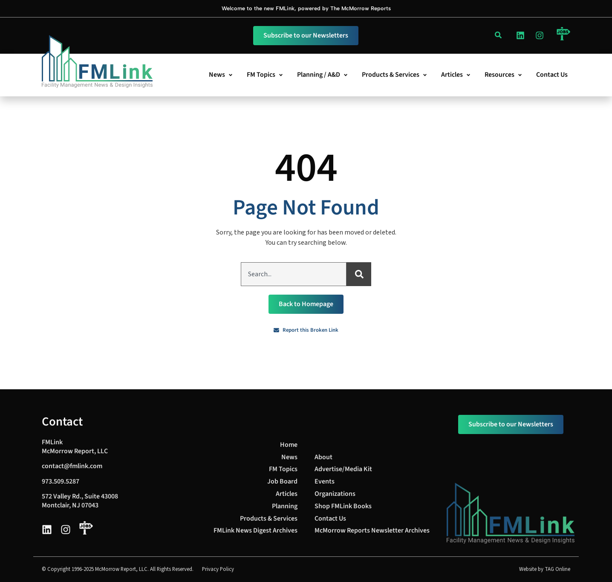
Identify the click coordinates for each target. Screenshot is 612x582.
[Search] (358, 274)
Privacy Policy (218, 569)
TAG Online (557, 569)
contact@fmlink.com (72, 466)
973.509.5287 (60, 481)
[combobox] (293, 274)
